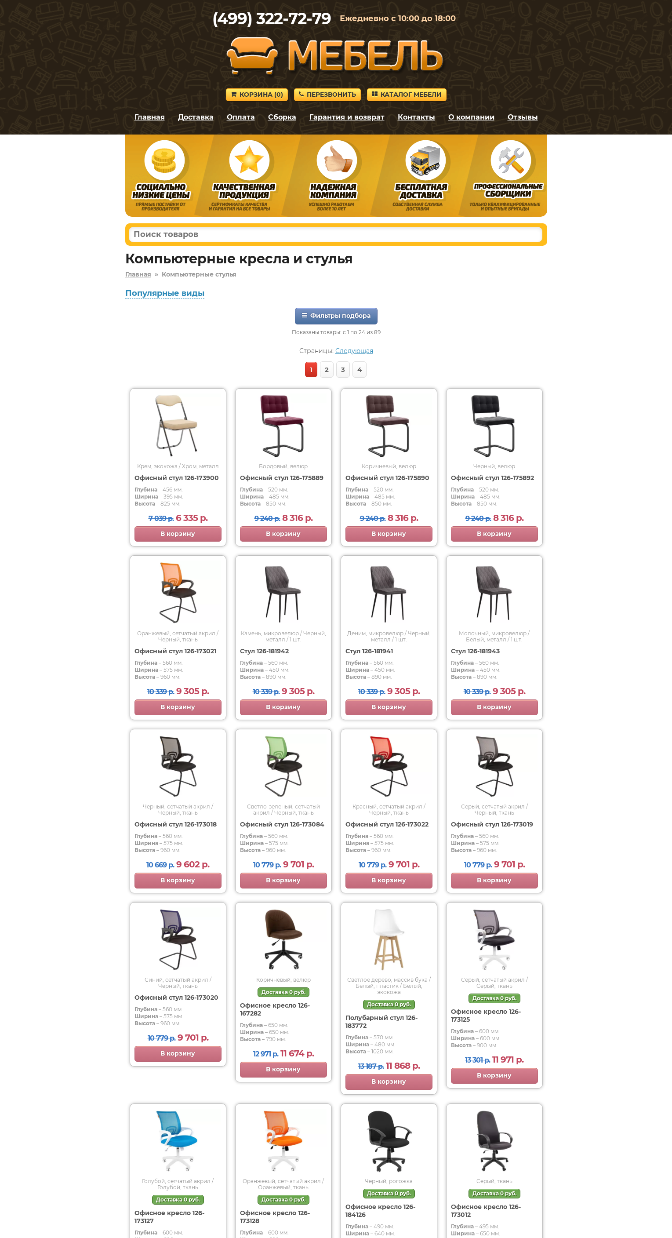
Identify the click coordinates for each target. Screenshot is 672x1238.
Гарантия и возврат (347, 117)
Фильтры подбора (336, 316)
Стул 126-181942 (264, 651)
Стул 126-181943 (475, 651)
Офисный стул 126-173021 (175, 651)
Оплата (241, 117)
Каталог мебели (407, 94)
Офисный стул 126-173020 (176, 997)
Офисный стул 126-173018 (175, 824)
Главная (149, 117)
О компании (471, 117)
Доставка (196, 117)
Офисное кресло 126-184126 (380, 1211)
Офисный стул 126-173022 (387, 824)
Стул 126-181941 (369, 651)
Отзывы (523, 117)
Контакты (416, 117)
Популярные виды (164, 293)
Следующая (354, 351)
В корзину (177, 534)
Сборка (282, 117)
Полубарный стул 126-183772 (381, 1022)
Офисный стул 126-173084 (282, 824)
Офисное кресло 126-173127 (169, 1217)
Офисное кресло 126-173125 (486, 1015)
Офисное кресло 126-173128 (275, 1217)
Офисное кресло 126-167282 (275, 1009)
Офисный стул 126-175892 (492, 478)
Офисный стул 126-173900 (176, 478)
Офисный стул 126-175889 (281, 478)
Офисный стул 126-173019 (492, 824)
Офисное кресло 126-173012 (486, 1211)
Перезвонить (327, 94)
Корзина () (257, 94)
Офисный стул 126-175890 (387, 478)
